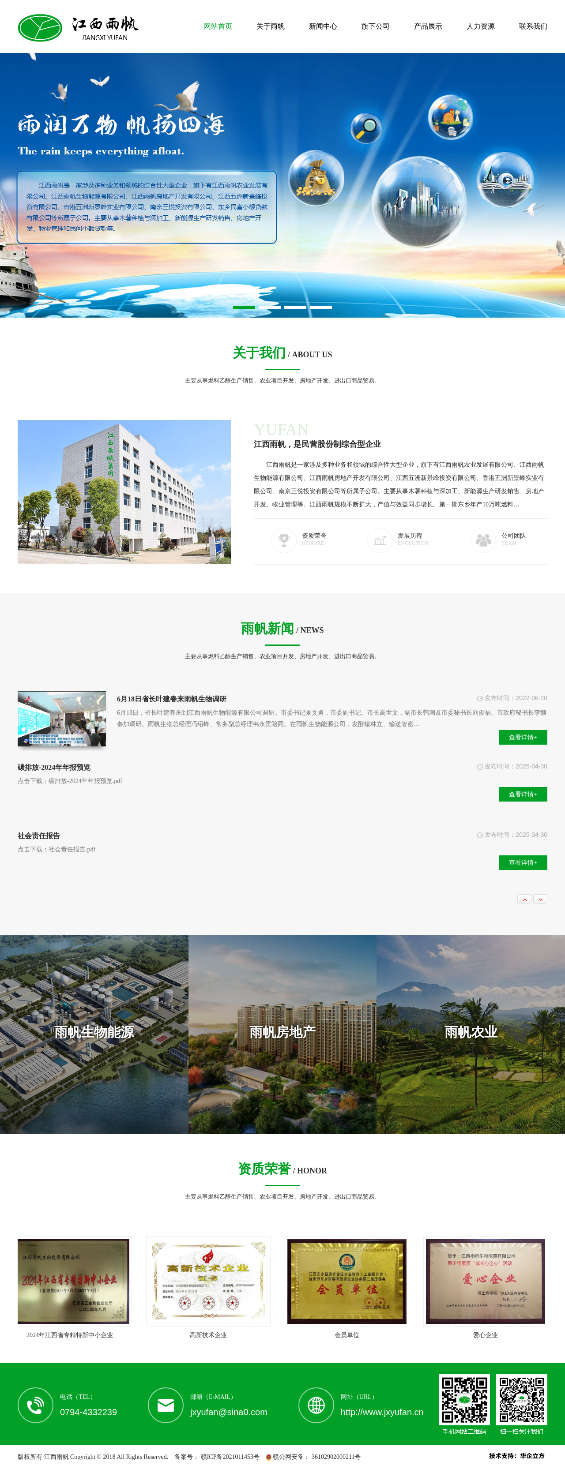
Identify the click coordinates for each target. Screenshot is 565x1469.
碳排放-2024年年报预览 (54, 767)
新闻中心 (323, 26)
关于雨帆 (270, 26)
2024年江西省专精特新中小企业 (72, 1335)
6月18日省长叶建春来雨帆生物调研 (171, 699)
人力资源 (481, 26)
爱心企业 (487, 1335)
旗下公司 (376, 26)
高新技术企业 (210, 1335)
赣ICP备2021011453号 (229, 1457)
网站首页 (218, 26)
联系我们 (533, 26)
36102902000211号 (335, 1457)
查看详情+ (523, 737)
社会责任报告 (39, 835)
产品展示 (428, 26)
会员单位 (349, 1335)
